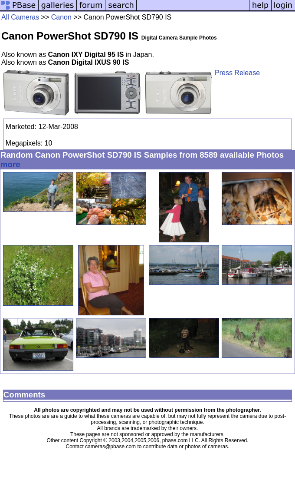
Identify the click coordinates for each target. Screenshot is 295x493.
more (10, 164)
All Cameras (20, 17)
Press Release (237, 72)
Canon (61, 17)
